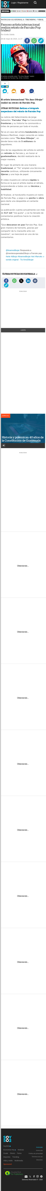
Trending (30, 20)
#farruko (38, 256)
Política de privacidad (36, 1153)
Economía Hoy (9, 1150)
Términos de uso (37, 1157)
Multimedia (19, 1161)
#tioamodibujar (24, 256)
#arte (8, 256)
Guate (5, 1153)
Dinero (12, 1153)
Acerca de (39, 1150)
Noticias (21, 1150)
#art (33, 256)
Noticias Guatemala (12, 20)
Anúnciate (39, 1147)
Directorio (39, 1160)
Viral (40, 20)
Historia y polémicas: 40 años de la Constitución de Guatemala (23, 439)
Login (13, 3)
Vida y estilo (8, 1161)
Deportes (6, 1157)
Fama (19, 1153)
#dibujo (14, 256)
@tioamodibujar (13, 250)
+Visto (23, 330)
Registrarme (23, 3)
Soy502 (7, 1146)
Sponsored (7, 1164)
